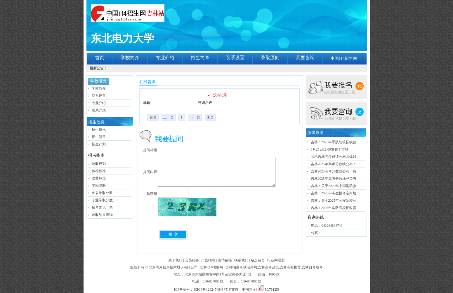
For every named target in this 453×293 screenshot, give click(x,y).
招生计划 (99, 144)
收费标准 (99, 178)
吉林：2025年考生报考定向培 (333, 193)
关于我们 (175, 260)
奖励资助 (99, 186)
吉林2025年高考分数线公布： (333, 164)
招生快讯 (99, 130)
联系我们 (241, 260)
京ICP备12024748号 (209, 289)
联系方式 (99, 110)
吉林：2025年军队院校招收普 (333, 142)
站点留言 (258, 260)
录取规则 (99, 164)
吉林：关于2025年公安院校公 (333, 200)
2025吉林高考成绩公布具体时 (333, 157)
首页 (99, 57)
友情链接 (225, 260)
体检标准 (99, 171)
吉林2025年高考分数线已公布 (333, 179)
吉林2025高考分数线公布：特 (333, 171)
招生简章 (200, 57)
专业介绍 (165, 57)
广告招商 (208, 260)
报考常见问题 (102, 207)
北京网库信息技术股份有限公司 (173, 267)
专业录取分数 (102, 200)
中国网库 (249, 289)
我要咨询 (305, 57)
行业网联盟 (276, 260)
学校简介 (130, 57)
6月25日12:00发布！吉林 (329, 149)
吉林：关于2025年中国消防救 (333, 186)
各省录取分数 (102, 193)
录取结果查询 (102, 215)
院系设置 (235, 57)
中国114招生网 (344, 58)
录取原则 (270, 57)
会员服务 (192, 260)
